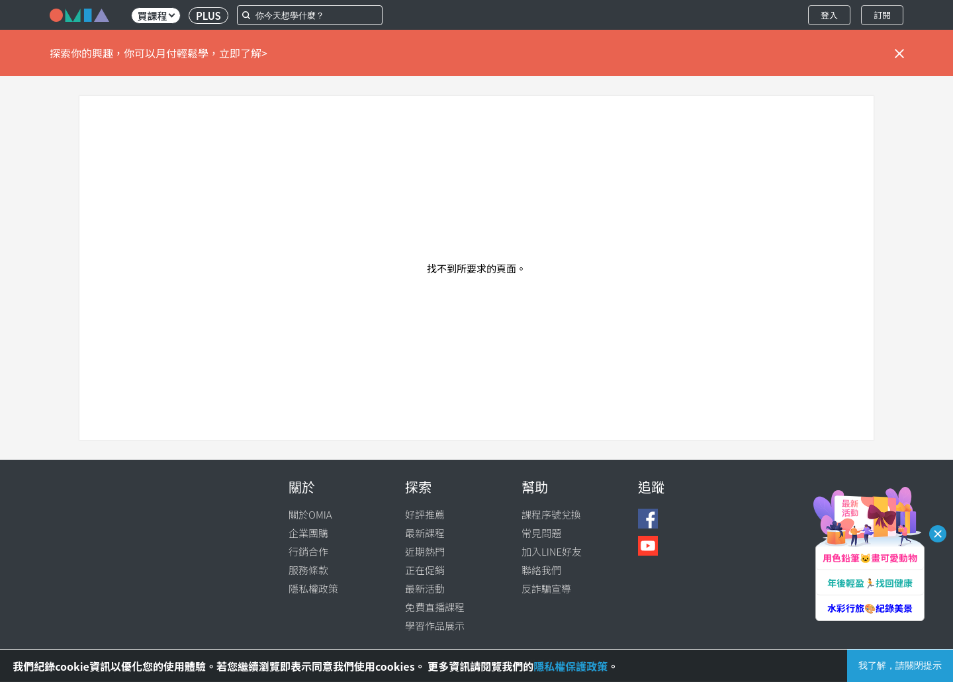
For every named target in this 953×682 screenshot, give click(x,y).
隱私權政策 (313, 588)
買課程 (156, 15)
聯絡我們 (541, 570)
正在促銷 (425, 570)
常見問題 (541, 533)
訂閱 (882, 15)
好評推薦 (425, 514)
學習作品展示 (435, 625)
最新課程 (425, 533)
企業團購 (308, 533)
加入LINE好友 (552, 551)
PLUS (208, 15)
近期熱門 (425, 551)
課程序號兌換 (551, 514)
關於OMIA (310, 514)
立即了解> (243, 53)
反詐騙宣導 (546, 588)
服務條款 (308, 570)
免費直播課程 (435, 607)
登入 (829, 15)
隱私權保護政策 (570, 666)
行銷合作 (308, 551)
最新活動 (425, 588)
